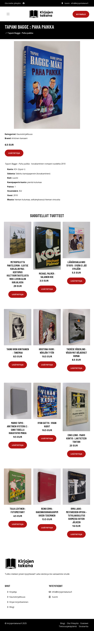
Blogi (11, 607)
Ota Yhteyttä (72, 623)
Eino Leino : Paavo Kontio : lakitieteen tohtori (76, 438)
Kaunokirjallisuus (25, 134)
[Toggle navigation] (8, 14)
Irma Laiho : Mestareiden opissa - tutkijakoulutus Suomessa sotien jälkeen (76, 515)
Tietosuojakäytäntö (68, 626)
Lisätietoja (14, 153)
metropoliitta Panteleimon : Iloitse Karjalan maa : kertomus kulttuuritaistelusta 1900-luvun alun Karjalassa (18, 272)
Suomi (67, 3)
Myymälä (81, 14)
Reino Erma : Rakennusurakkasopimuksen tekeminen (47, 512)
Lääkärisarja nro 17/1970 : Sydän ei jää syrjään (76, 265)
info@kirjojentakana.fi (79, 3)
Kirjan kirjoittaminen (18, 602)
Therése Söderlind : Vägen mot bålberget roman (76, 352)
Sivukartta (83, 626)
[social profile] (23, 3)
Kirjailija (13, 592)
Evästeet (84, 623)
